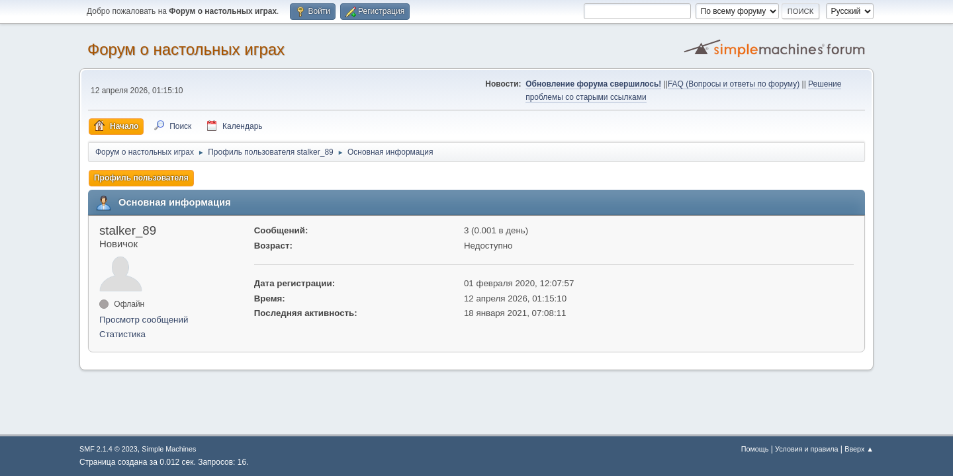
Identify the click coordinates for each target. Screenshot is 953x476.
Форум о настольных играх (186, 49)
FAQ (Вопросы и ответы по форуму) (733, 84)
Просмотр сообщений (143, 320)
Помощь (755, 449)
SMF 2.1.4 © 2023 (108, 449)
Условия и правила (806, 449)
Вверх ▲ (859, 449)
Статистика (122, 334)
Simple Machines (169, 449)
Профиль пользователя (141, 177)
